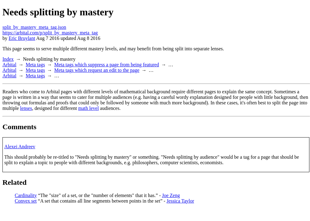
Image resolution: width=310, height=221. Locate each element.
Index (8, 59)
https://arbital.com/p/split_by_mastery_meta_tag (50, 32)
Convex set (26, 201)
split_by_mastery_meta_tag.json (34, 27)
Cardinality (26, 195)
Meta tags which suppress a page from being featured (106, 64)
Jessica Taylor (180, 201)
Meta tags (35, 64)
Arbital (9, 64)
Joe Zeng (171, 195)
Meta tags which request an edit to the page (96, 70)
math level (88, 108)
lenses (26, 108)
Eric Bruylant (22, 38)
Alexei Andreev (19, 146)
